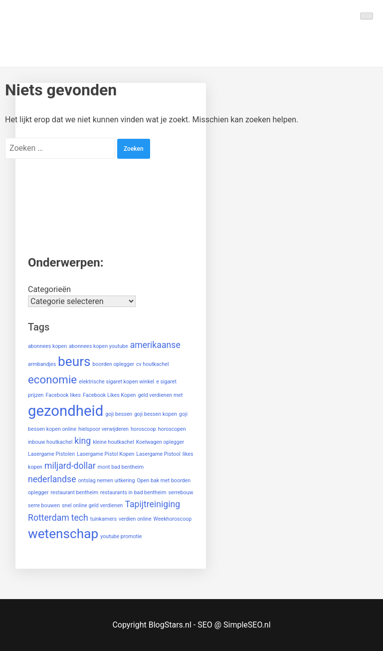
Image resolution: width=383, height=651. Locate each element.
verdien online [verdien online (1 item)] (135, 519)
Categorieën (49, 289)
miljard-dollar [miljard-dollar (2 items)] (70, 466)
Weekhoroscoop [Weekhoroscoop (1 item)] (173, 519)
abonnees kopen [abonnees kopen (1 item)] (47, 346)
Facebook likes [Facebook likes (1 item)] (63, 395)
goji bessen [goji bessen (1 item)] (118, 414)
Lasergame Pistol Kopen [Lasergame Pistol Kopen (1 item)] (105, 454)
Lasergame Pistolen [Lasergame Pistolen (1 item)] (51, 454)
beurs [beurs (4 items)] (74, 361)
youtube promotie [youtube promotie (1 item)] (121, 536)
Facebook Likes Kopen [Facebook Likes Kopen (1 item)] (109, 395)
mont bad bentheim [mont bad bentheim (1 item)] (121, 467)
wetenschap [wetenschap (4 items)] (63, 533)
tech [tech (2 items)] (79, 518)
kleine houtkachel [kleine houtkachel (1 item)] (113, 442)
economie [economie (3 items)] (52, 379)
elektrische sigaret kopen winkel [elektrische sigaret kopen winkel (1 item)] (116, 381)
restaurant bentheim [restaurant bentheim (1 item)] (75, 492)
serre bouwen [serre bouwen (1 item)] (44, 505)
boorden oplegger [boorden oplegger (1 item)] (113, 364)
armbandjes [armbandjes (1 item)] (42, 364)
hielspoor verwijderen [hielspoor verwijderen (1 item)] (103, 429)
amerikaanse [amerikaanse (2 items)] (155, 345)
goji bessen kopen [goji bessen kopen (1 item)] (155, 414)
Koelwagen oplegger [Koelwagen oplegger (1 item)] (160, 442)
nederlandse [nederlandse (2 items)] (52, 479)
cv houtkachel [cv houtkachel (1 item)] (152, 364)
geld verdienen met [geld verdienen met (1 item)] (160, 395)
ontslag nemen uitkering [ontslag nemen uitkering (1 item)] (106, 480)
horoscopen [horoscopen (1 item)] (172, 429)
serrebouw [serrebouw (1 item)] (181, 492)
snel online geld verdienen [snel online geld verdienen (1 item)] (92, 505)
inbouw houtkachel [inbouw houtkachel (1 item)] (50, 442)
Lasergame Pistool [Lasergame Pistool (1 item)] (158, 454)
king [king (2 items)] (82, 441)
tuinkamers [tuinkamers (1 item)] (103, 519)
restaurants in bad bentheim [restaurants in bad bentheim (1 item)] (133, 492)
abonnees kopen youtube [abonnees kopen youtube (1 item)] (98, 346)
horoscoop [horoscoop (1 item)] (143, 429)
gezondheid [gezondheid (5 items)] (65, 410)
